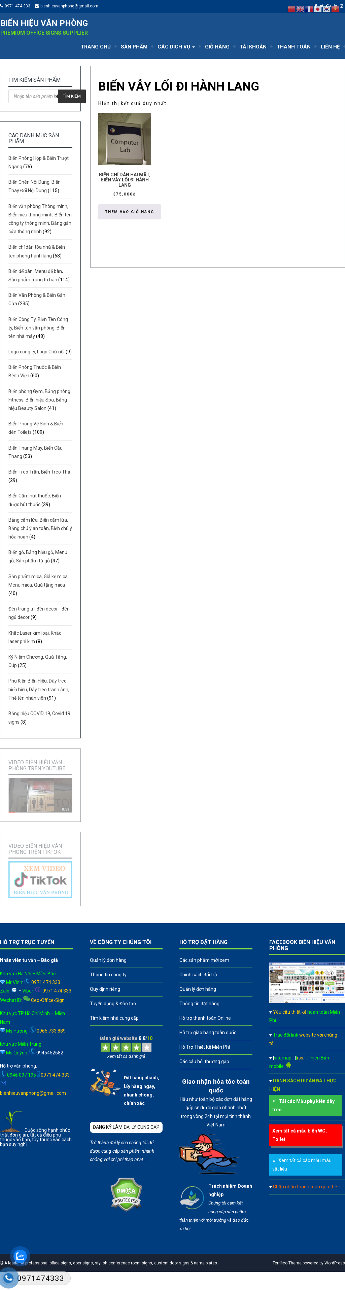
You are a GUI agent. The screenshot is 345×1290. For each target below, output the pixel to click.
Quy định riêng (105, 989)
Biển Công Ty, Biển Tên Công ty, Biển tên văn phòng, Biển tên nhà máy (38, 328)
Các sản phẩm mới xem (204, 960)
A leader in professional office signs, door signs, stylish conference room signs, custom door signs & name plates (110, 1263)
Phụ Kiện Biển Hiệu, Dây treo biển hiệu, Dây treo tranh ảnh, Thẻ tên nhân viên (38, 689)
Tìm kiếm (72, 96)
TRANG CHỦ (96, 47)
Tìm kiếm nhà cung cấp (114, 1018)
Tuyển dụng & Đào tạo (113, 1003)
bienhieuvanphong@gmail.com (69, 6)
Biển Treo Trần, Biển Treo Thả (39, 472)
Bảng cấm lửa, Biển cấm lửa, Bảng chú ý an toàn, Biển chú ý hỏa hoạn (40, 528)
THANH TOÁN (294, 47)
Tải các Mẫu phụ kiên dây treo (303, 1105)
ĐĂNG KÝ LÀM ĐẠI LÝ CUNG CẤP (126, 1127)
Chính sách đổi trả (198, 974)
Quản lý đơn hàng (108, 960)
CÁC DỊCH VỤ (176, 47)
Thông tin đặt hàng (199, 1003)
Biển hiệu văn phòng (44, 23)
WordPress (334, 1263)
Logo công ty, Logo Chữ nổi (36, 351)
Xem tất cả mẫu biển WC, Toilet (299, 1135)
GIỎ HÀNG (217, 47)
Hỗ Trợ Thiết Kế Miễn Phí (204, 1047)
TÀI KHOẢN (253, 47)
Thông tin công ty (108, 974)
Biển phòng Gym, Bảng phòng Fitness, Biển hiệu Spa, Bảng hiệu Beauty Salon (39, 400)
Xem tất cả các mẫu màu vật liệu (302, 1165)
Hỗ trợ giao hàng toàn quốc (207, 1032)
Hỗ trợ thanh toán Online (205, 1018)
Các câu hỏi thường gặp (204, 1061)
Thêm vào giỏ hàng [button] (129, 212)
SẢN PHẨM (134, 47)
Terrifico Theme (287, 1263)
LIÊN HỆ (330, 47)
